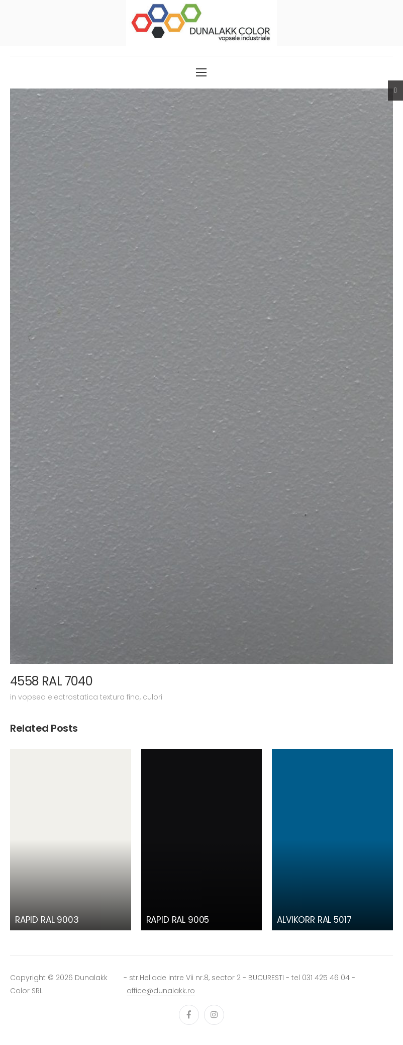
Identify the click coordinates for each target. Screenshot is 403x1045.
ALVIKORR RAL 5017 (314, 920)
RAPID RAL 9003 (47, 920)
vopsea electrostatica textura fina (79, 697)
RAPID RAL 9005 (178, 920)
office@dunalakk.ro (161, 991)
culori (152, 697)
